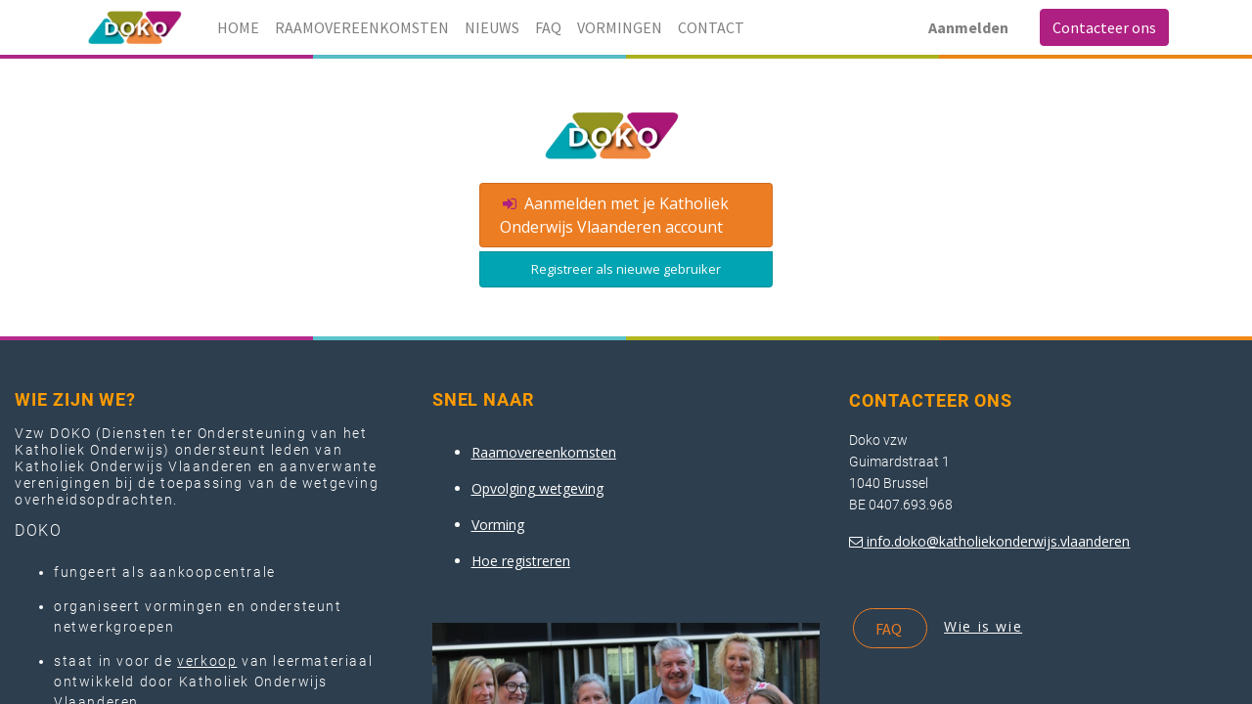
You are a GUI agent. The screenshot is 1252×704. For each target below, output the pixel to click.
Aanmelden (968, 27)
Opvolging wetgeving (537, 488)
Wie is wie (983, 626)
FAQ (890, 628)
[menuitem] (238, 27)
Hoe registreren (520, 560)
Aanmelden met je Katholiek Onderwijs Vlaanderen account (614, 215)
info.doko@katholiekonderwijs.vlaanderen (998, 541)
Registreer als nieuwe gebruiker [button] (626, 269)
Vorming (497, 524)
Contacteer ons (1104, 27)
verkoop (207, 661)
